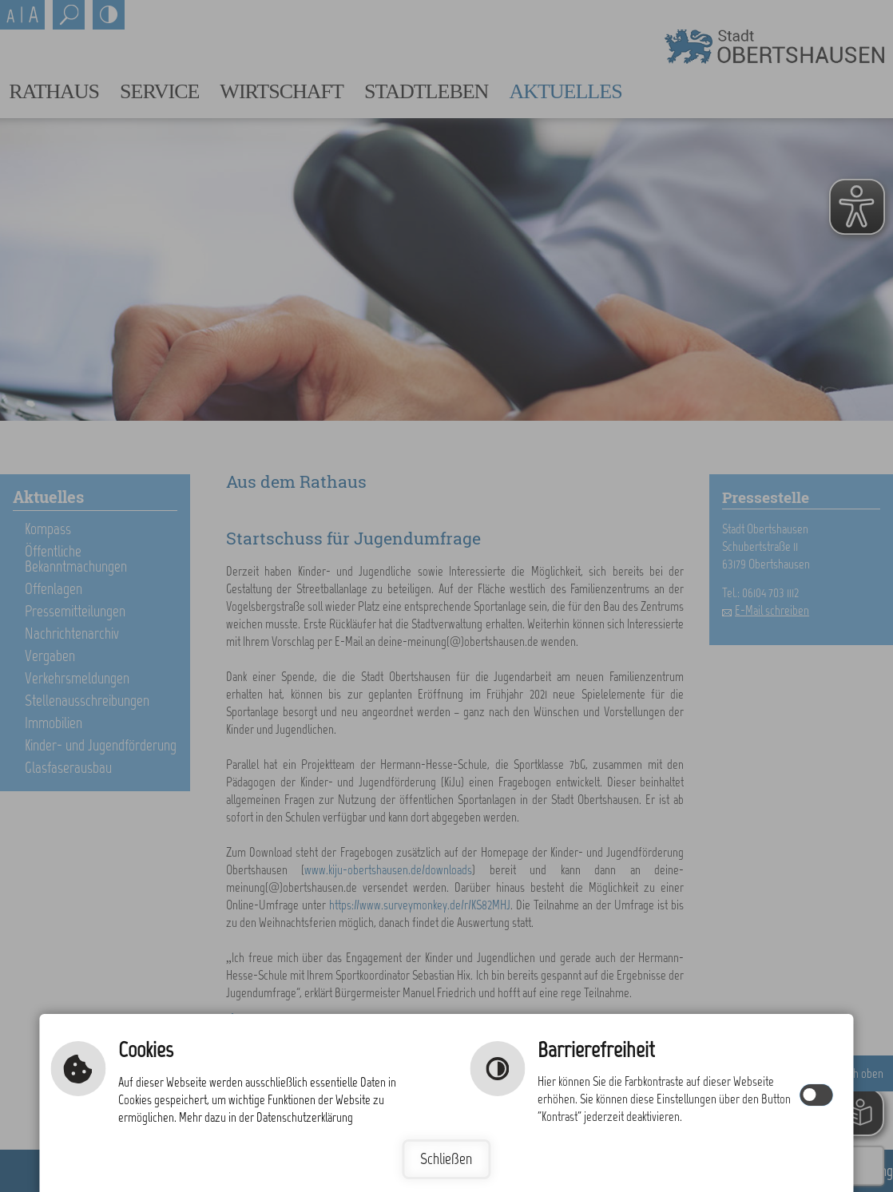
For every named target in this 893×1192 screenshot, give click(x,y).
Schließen (446, 1159)
